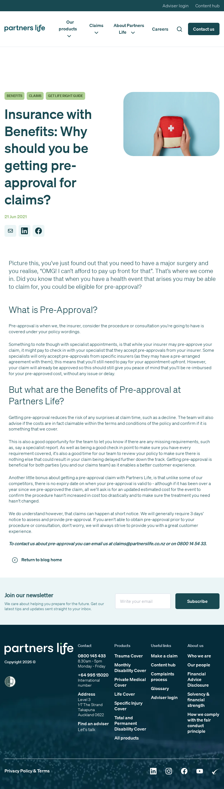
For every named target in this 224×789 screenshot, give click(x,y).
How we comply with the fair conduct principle (203, 722)
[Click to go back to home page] (24, 29)
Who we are (199, 656)
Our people (198, 665)
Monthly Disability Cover (130, 667)
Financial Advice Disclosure (198, 679)
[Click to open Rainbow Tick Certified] (216, 772)
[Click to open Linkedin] (153, 772)
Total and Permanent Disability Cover (130, 723)
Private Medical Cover (130, 682)
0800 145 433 (92, 656)
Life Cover (124, 694)
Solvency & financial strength (198, 699)
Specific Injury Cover (128, 705)
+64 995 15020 (93, 675)
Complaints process (162, 676)
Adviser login (175, 5)
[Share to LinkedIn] (24, 231)
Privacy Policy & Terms (27, 771)
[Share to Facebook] (38, 231)
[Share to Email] (10, 231)
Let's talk (86, 729)
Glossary (160, 688)
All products (126, 738)
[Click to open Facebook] (184, 772)
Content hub (207, 5)
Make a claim (164, 656)
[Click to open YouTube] (199, 772)
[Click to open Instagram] (169, 772)
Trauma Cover (128, 656)
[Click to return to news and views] (38, 559)
